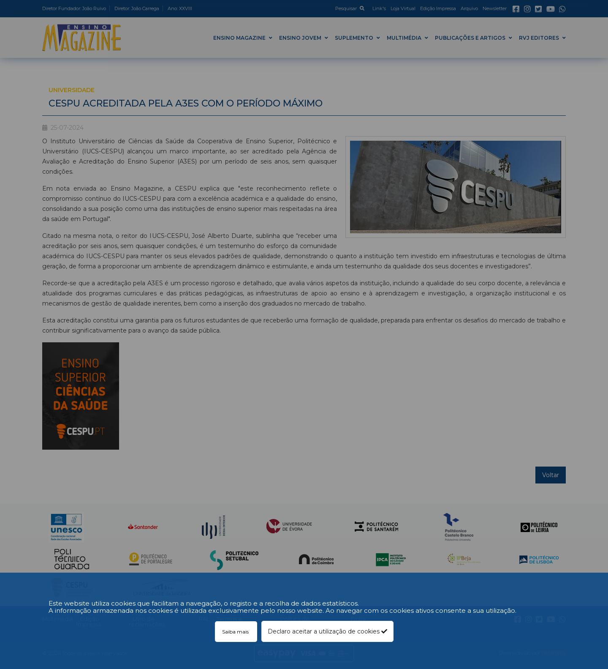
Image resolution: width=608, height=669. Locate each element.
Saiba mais (236, 631)
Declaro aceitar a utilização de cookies (327, 631)
